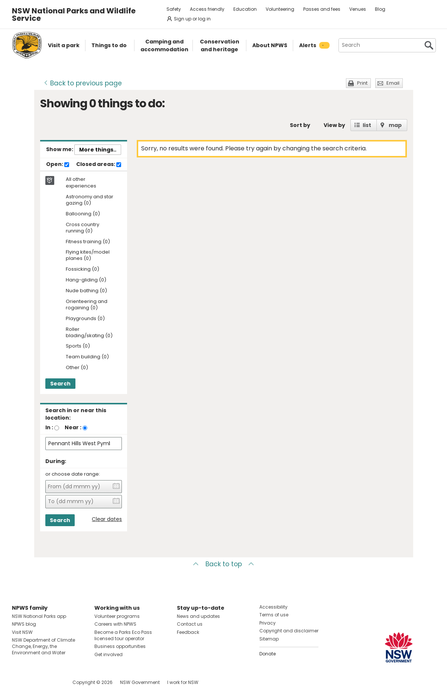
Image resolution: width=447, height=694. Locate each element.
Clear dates (107, 519)
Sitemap (269, 639)
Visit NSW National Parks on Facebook (19, 682)
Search (60, 383)
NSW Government (140, 682)
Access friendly (207, 9)
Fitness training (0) (88, 242)
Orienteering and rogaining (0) (86, 305)
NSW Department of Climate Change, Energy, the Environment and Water (43, 646)
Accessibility (273, 607)
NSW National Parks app (39, 616)
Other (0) (77, 368)
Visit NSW (22, 632)
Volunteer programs (117, 616)
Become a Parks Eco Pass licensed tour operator (123, 635)
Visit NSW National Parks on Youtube (51, 682)
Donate (267, 654)
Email (392, 83)
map (395, 125)
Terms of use (273, 615)
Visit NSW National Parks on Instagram (35, 682)
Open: (57, 164)
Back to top (223, 564)
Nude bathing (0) (86, 291)
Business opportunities (120, 646)
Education (245, 9)
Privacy (267, 623)
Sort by (300, 125)
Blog (380, 9)
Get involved (108, 654)
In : (49, 427)
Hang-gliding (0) (86, 280)
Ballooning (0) (83, 214)
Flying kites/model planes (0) (88, 255)
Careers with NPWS (115, 624)
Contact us (190, 624)
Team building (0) (87, 357)
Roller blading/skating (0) (89, 332)
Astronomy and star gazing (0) (89, 200)
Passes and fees (321, 9)
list (367, 125)
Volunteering (280, 9)
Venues (357, 9)
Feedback (188, 632)
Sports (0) (78, 346)
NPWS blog (24, 624)
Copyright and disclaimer (288, 631)
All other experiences (81, 182)
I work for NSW (182, 682)
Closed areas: (98, 164)
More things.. (97, 149)
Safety (173, 9)
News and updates (198, 616)
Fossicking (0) (82, 269)
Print (362, 83)
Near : (73, 427)
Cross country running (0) (82, 228)
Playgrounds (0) (85, 319)
